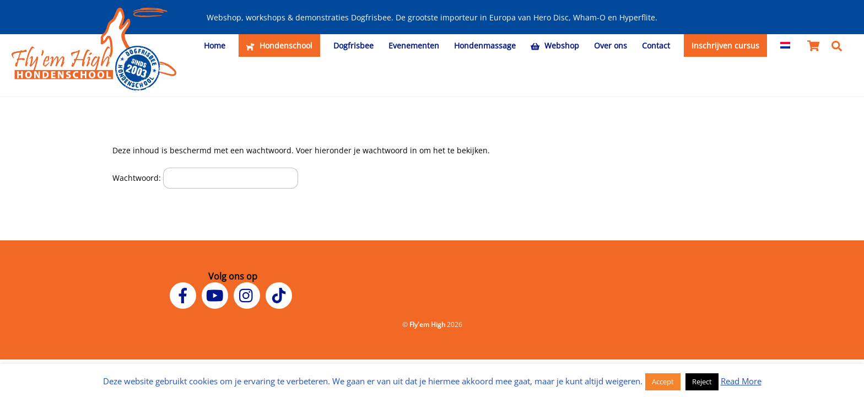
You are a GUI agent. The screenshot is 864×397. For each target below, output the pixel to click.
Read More (741, 381)
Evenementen (413, 45)
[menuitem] (785, 45)
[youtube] (217, 294)
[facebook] (185, 294)
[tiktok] (281, 294)
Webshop (555, 45)
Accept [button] (663, 382)
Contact (656, 45)
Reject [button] (702, 382)
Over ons (610, 45)
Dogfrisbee (353, 45)
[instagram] (249, 294)
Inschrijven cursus (725, 45)
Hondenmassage (485, 45)
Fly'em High (427, 324)
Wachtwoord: (205, 178)
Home (214, 45)
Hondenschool (279, 45)
